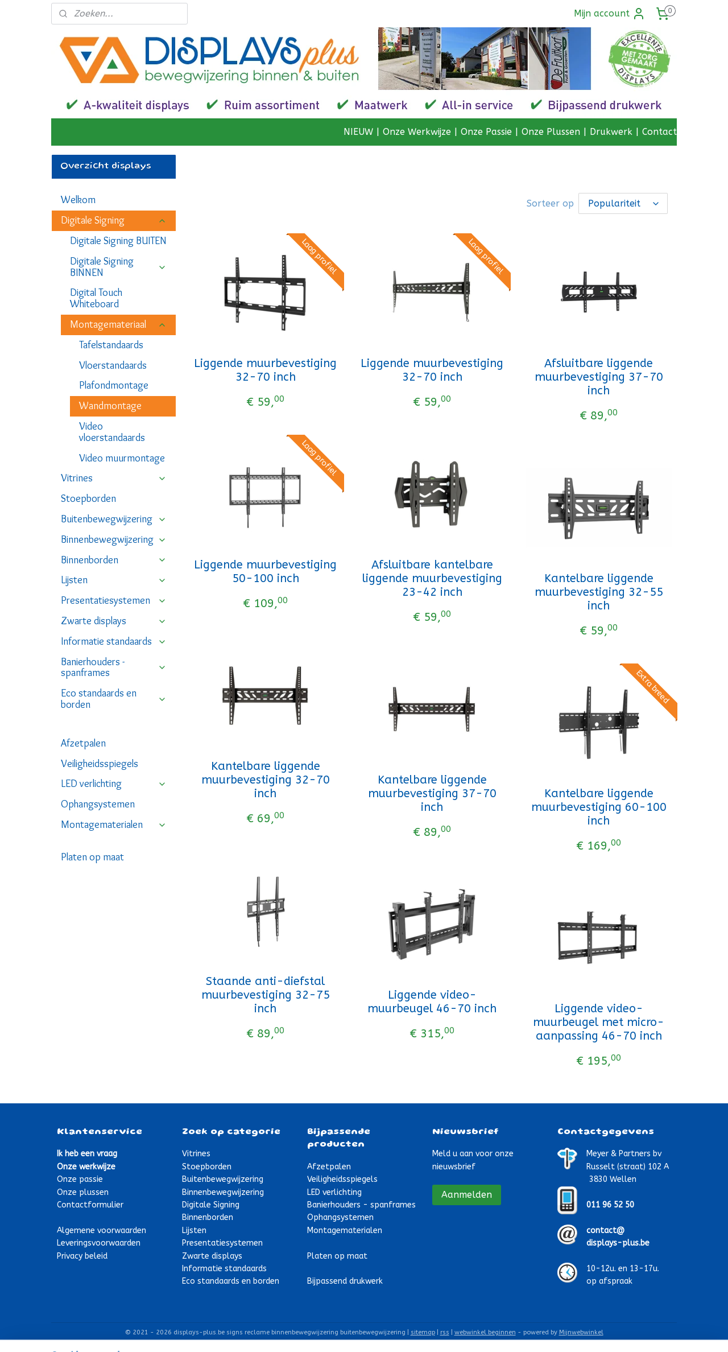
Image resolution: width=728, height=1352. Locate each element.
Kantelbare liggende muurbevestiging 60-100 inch (599, 806)
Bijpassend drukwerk (345, 1280)
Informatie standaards (114, 641)
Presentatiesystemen (114, 600)
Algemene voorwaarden (101, 1229)
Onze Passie (486, 131)
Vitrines (114, 478)
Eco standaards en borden (114, 699)
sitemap (423, 1331)
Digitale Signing (114, 220)
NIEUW (358, 131)
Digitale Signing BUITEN (118, 240)
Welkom (78, 199)
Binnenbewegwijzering (114, 539)
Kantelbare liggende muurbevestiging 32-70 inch (265, 779)
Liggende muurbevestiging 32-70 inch (265, 369)
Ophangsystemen (98, 804)
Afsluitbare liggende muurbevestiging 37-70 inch (599, 376)
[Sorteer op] (623, 202)
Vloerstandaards (113, 365)
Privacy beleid (82, 1255)
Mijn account (610, 13)
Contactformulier (90, 1204)
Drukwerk (611, 131)
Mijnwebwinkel (581, 1331)
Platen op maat (92, 857)
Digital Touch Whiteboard (96, 298)
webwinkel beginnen (485, 1331)
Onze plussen (83, 1191)
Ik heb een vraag (87, 1152)
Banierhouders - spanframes (114, 667)
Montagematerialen (114, 824)
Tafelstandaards (111, 345)
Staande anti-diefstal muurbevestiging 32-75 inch (265, 994)
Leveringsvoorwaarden (98, 1242)
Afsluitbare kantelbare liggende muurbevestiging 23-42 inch (432, 577)
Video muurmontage (122, 458)
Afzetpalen (83, 743)
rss (444, 1331)
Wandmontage (110, 405)
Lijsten (114, 580)
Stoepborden (88, 498)
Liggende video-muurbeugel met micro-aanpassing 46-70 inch (598, 1021)
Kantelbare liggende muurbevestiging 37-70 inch (432, 792)
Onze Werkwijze (417, 131)
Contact (659, 131)
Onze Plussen (551, 131)
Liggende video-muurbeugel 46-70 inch (432, 1000)
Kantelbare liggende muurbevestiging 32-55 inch (599, 591)
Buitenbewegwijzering (114, 519)
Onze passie (80, 1178)
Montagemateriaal (118, 324)
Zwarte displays (114, 621)
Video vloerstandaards (112, 432)
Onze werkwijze (86, 1165)
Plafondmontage (113, 385)
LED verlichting (114, 783)
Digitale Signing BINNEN (118, 267)
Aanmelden (466, 1193)
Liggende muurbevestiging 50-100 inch (265, 570)
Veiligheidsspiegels (99, 763)
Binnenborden (114, 560)
